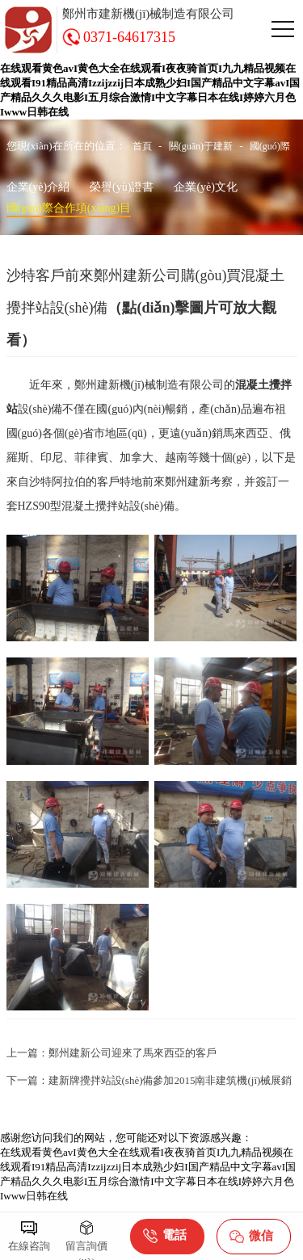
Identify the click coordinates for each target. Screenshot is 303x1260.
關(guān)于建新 (201, 146)
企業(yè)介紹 (38, 187)
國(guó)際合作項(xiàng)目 (69, 208)
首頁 (142, 146)
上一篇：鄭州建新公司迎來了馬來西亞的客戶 (111, 1053)
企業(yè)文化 (206, 187)
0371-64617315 (129, 37)
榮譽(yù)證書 (122, 187)
